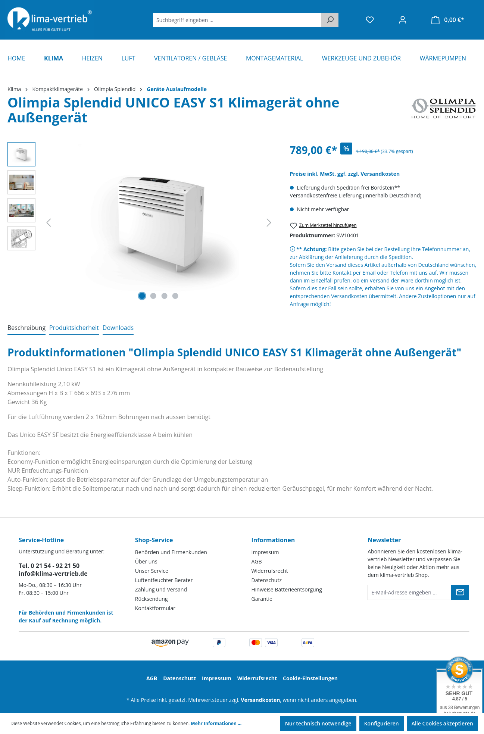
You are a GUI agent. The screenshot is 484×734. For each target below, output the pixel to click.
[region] (141, 222)
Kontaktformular (155, 608)
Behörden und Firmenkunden (171, 552)
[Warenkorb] (448, 20)
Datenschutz (267, 580)
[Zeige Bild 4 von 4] (175, 296)
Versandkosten (260, 699)
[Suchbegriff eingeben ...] (237, 20)
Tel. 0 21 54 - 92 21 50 (49, 566)
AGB (257, 561)
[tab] (26, 328)
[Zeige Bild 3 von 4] (164, 296)
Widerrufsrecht (270, 570)
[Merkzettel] (370, 19)
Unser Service (151, 570)
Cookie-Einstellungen (310, 678)
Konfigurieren (381, 723)
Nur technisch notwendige (318, 723)
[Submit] (460, 592)
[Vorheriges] (48, 222)
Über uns (146, 561)
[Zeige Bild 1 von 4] (142, 296)
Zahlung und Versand (161, 589)
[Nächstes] (269, 222)
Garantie (262, 598)
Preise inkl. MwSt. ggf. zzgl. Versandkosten (345, 173)
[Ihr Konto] (403, 19)
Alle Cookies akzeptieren (442, 723)
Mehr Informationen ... (216, 723)
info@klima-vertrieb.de (53, 573)
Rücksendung (151, 598)
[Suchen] (329, 20)
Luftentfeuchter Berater (164, 580)
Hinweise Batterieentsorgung (287, 589)
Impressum (265, 552)
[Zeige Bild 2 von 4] (153, 296)
